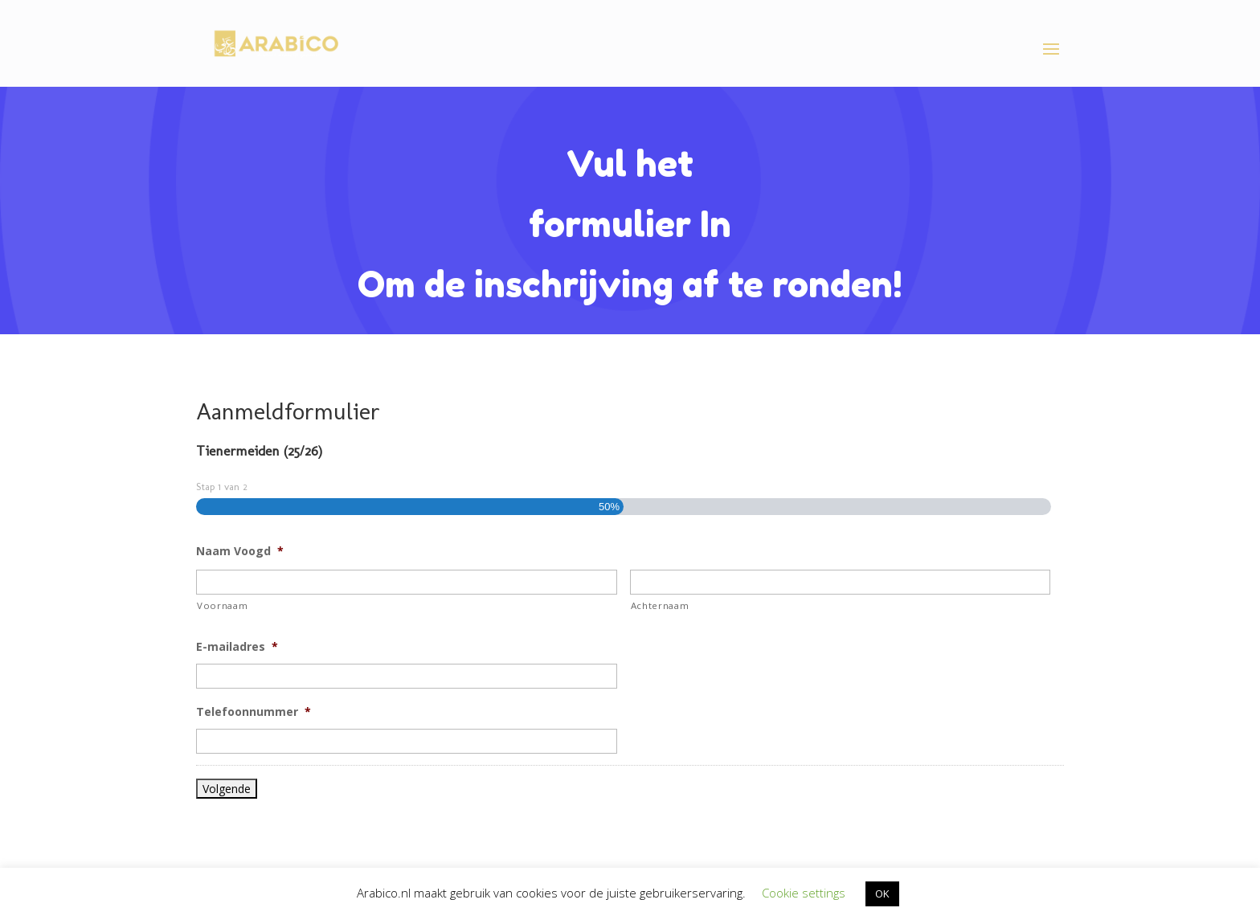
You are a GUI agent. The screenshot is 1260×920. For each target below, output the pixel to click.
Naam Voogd (240, 551)
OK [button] (882, 893)
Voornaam (222, 605)
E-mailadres (237, 647)
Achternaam (660, 605)
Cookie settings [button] (803, 893)
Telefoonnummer (253, 712)
